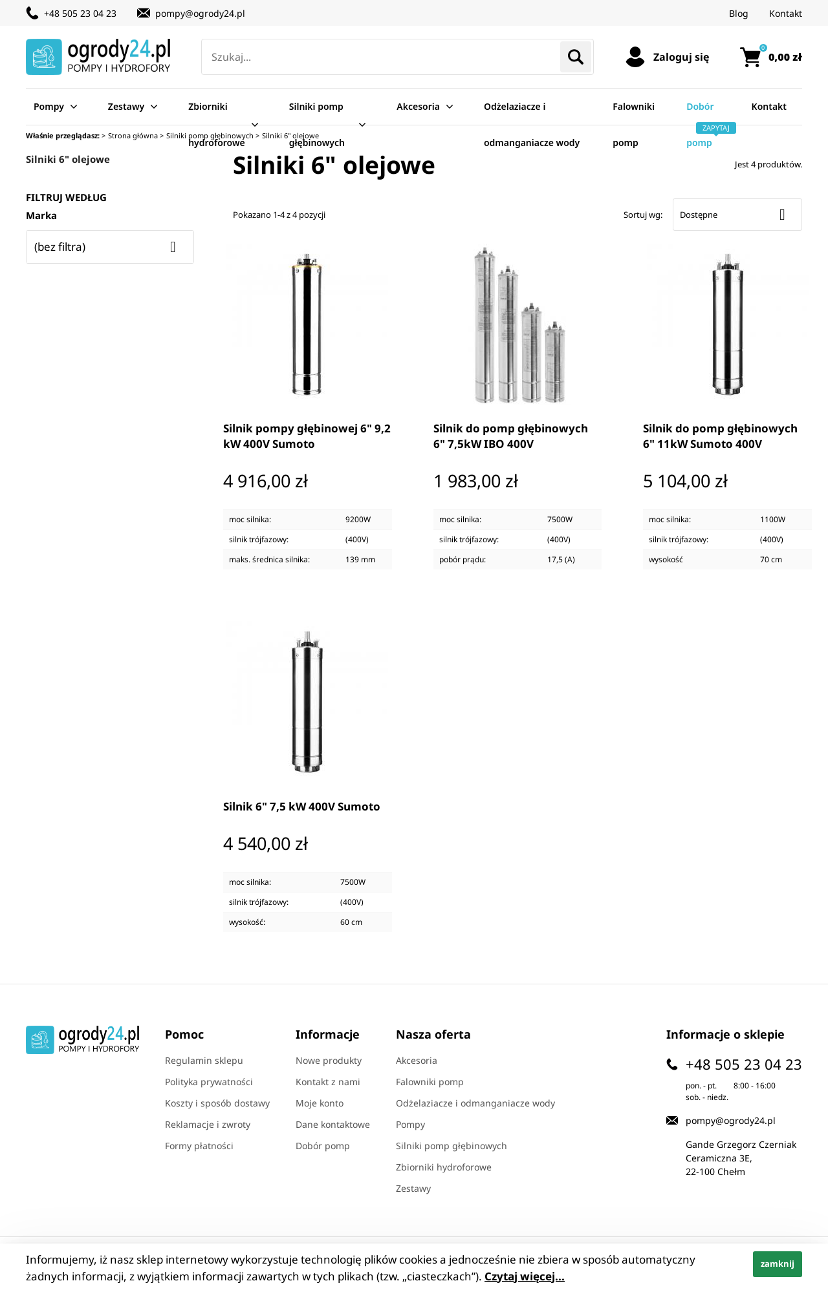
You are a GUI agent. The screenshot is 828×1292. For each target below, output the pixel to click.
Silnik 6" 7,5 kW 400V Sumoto (301, 806)
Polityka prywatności (209, 1081)
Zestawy (126, 106)
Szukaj (575, 56)
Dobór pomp (703, 124)
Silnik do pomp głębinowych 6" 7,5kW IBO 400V (510, 436)
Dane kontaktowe (333, 1124)
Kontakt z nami (328, 1081)
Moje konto (319, 1103)
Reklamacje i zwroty (207, 1124)
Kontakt (785, 13)
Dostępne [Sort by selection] (737, 214)
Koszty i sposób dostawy (217, 1103)
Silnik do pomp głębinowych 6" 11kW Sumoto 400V (720, 436)
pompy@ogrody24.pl (200, 13)
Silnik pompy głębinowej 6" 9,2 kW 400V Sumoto (307, 436)
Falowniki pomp (634, 124)
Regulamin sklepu (204, 1060)
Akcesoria (418, 106)
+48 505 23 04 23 (80, 13)
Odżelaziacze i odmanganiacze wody (532, 124)
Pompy (49, 106)
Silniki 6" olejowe (68, 159)
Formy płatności (199, 1145)
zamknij (777, 1263)
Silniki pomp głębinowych (317, 124)
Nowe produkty (329, 1060)
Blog (738, 13)
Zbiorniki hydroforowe (216, 124)
